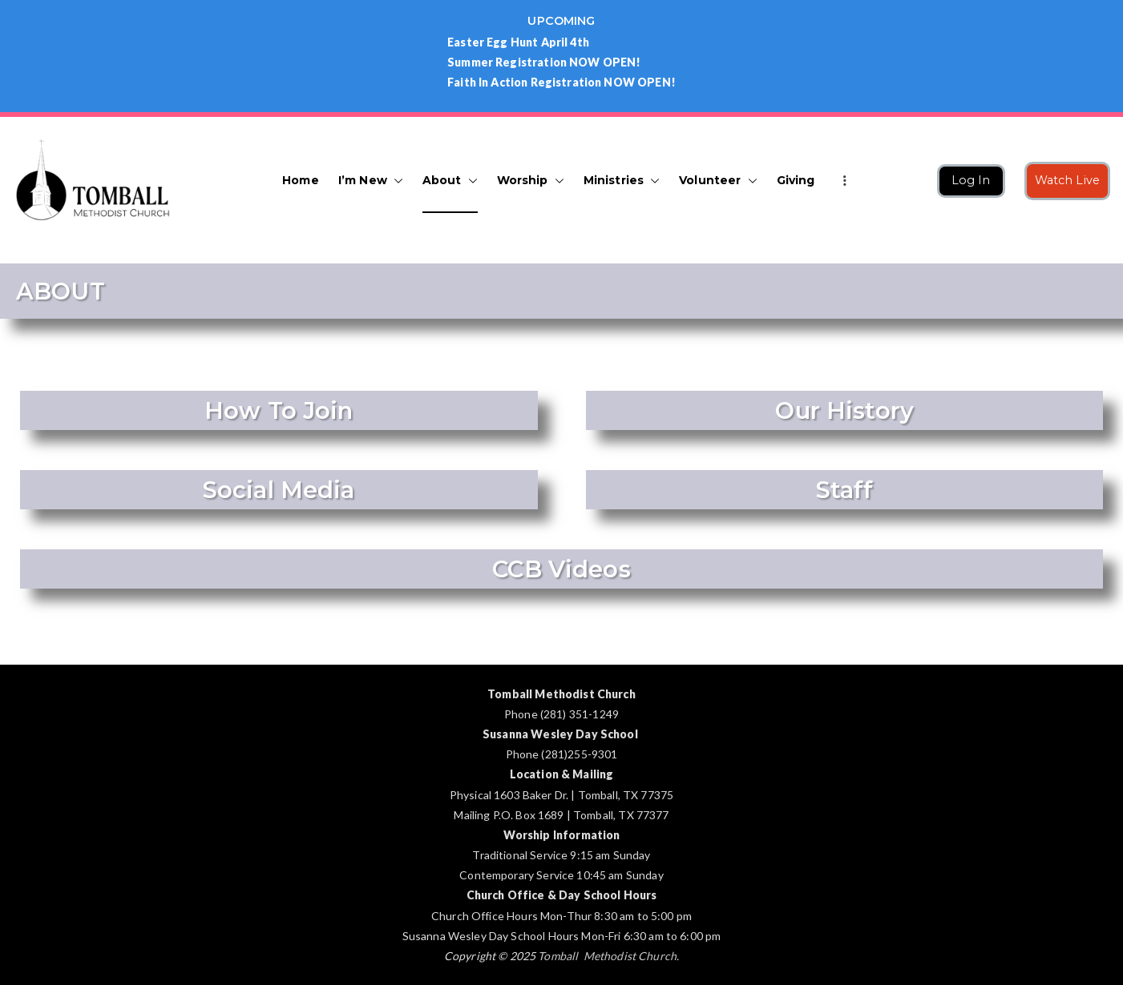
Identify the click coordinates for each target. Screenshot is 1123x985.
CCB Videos (561, 569)
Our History (844, 410)
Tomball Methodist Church (607, 956)
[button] (395, 181)
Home (300, 180)
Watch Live (1068, 180)
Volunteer (718, 181)
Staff (844, 490)
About (450, 181)
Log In (971, 180)
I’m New (370, 181)
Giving (796, 180)
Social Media (279, 490)
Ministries (622, 181)
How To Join (278, 410)
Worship (530, 181)
